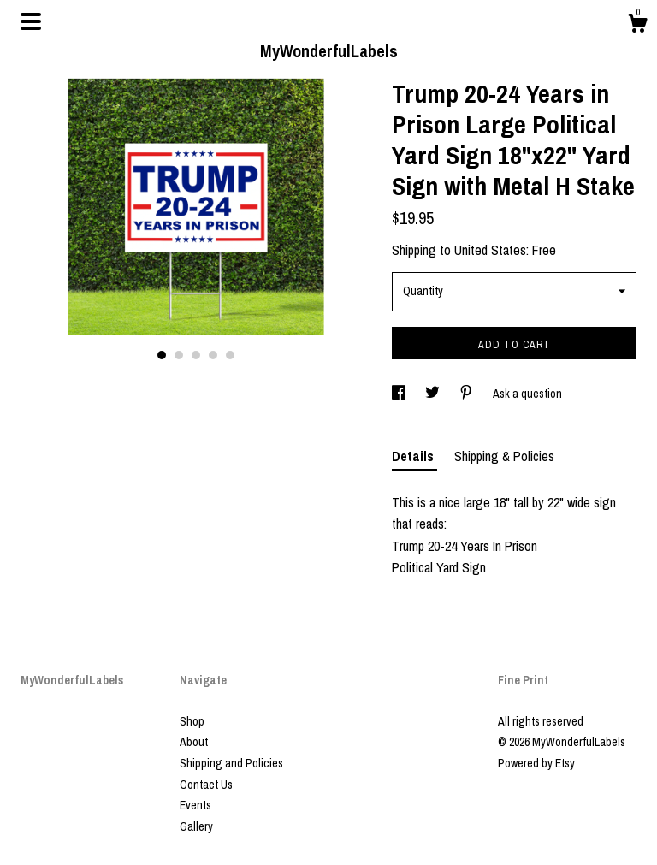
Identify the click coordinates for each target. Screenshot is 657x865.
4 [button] (213, 355)
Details (414, 456)
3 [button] (196, 355)
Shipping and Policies (231, 763)
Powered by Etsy (536, 763)
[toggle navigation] (31, 21)
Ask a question (527, 393)
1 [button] (161, 355)
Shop (192, 721)
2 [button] (179, 355)
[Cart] (637, 26)
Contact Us (206, 784)
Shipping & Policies (504, 456)
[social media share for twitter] (433, 393)
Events (195, 805)
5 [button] (230, 355)
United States (490, 249)
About (194, 741)
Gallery (196, 826)
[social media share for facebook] (400, 393)
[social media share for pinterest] (467, 393)
